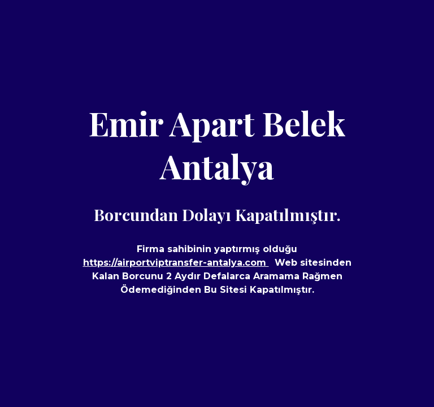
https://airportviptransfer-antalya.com (176, 262)
